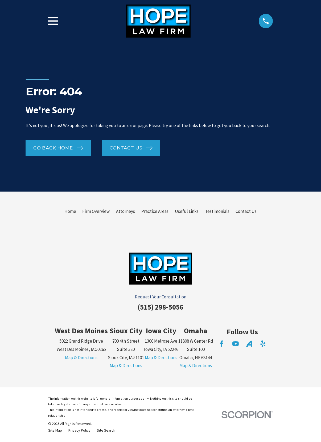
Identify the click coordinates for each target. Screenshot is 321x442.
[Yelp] (263, 343)
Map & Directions (81, 357)
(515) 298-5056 (160, 306)
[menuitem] (55, 430)
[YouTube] (235, 343)
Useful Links (187, 211)
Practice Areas (154, 211)
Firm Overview (96, 211)
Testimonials (217, 211)
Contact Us (246, 211)
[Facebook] (222, 343)
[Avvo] (249, 343)
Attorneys (125, 211)
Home (70, 211)
